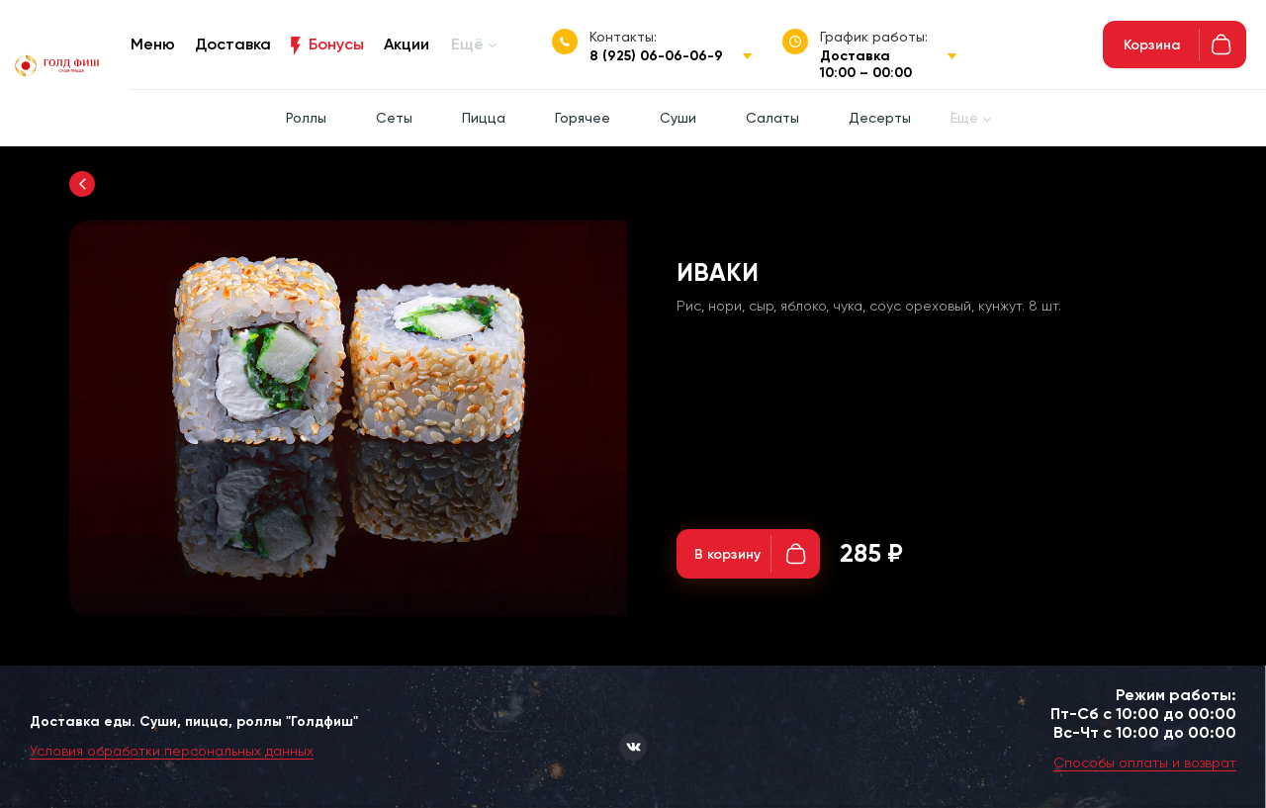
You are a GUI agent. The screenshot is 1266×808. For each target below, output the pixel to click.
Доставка (233, 44)
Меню (153, 44)
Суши (678, 118)
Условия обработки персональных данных (172, 751)
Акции (406, 44)
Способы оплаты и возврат (1144, 762)
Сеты (394, 118)
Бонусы (336, 44)
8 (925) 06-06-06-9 (656, 55)
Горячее (582, 118)
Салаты (772, 118)
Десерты (880, 118)
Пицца (483, 118)
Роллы (306, 118)
